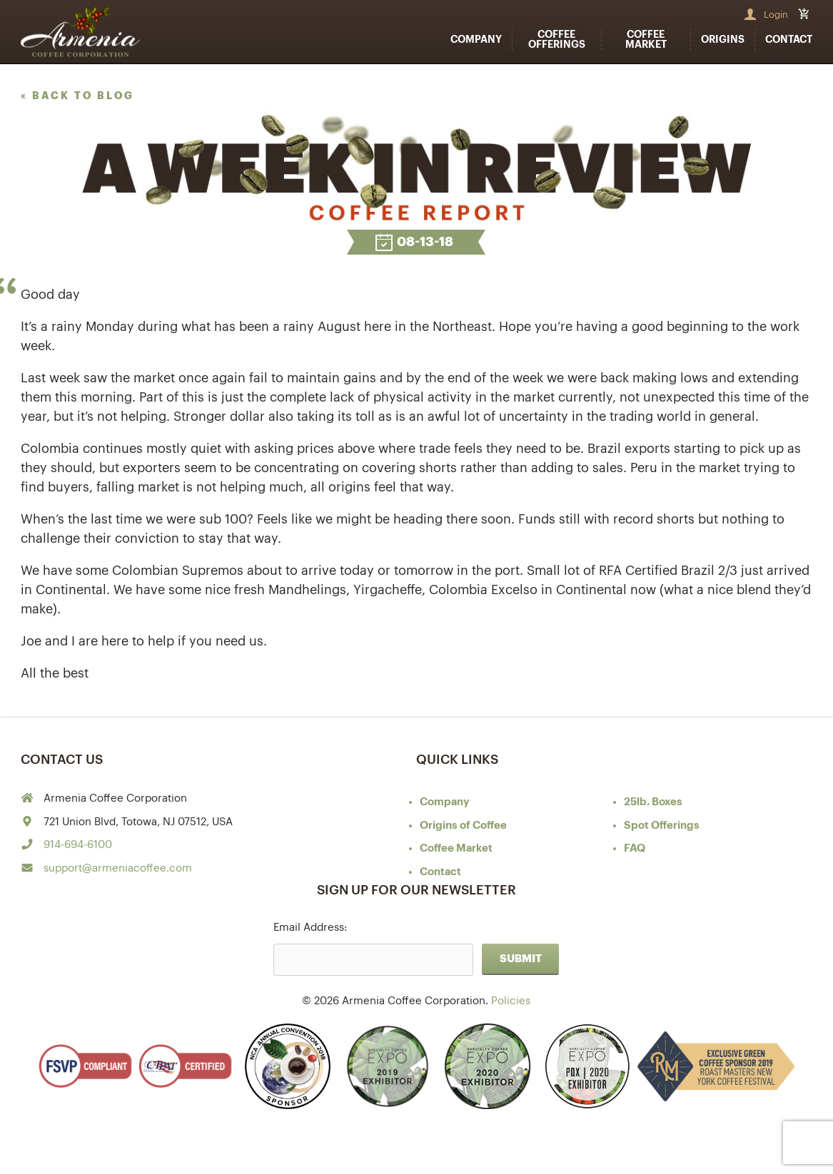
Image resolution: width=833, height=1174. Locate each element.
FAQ (634, 848)
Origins (722, 39)
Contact (788, 39)
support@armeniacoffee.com (118, 868)
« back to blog (77, 96)
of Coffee (463, 825)
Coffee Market (646, 39)
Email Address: (310, 927)
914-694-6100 (78, 844)
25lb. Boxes (653, 802)
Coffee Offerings (556, 39)
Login (776, 14)
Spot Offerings (662, 825)
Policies (510, 1001)
